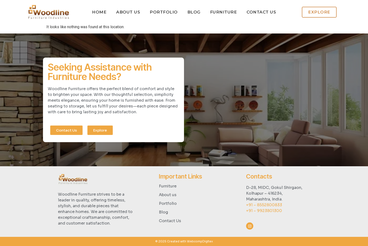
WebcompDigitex (200, 241)
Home (99, 12)
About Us (128, 12)
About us (168, 194)
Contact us (261, 12)
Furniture (223, 12)
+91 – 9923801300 (264, 210)
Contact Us (170, 220)
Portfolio (164, 12)
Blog (193, 12)
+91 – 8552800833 (264, 204)
